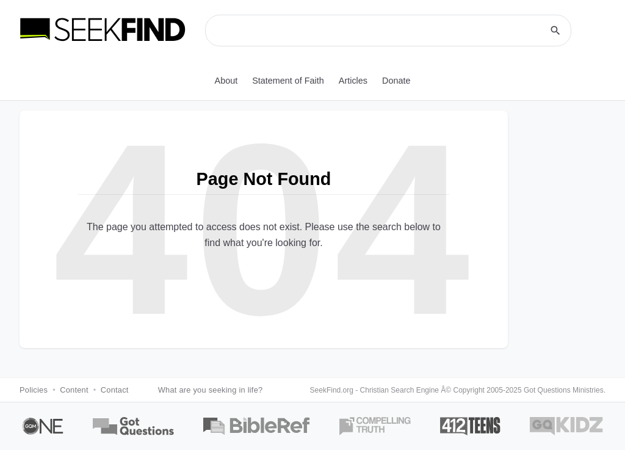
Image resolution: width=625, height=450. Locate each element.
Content (74, 389)
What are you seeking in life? (210, 389)
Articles (353, 80)
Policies (34, 389)
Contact (115, 389)
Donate (396, 80)
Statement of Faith (288, 80)
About (226, 80)
